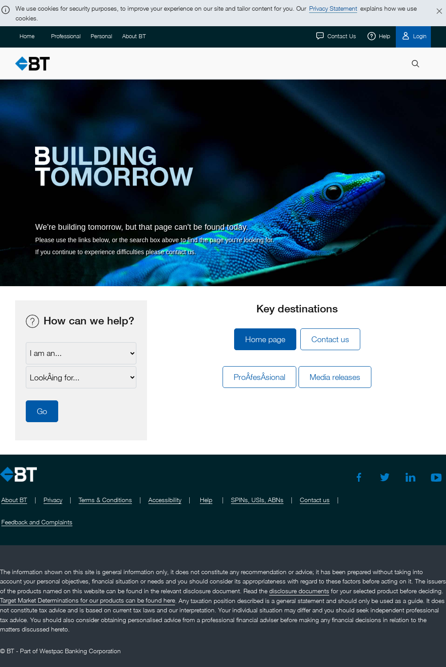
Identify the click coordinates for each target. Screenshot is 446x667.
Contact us (330, 339)
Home (27, 36)
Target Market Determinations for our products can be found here (87, 600)
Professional (65, 36)
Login (418, 36)
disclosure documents (299, 591)
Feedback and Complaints (36, 522)
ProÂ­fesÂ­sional (259, 377)
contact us (180, 252)
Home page (265, 339)
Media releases (335, 377)
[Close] (434, 11)
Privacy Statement (333, 8)
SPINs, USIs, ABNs (257, 499)
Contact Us (341, 36)
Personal (101, 36)
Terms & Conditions (105, 499)
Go (42, 411)
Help (383, 36)
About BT (134, 36)
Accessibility (164, 499)
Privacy (53, 499)
